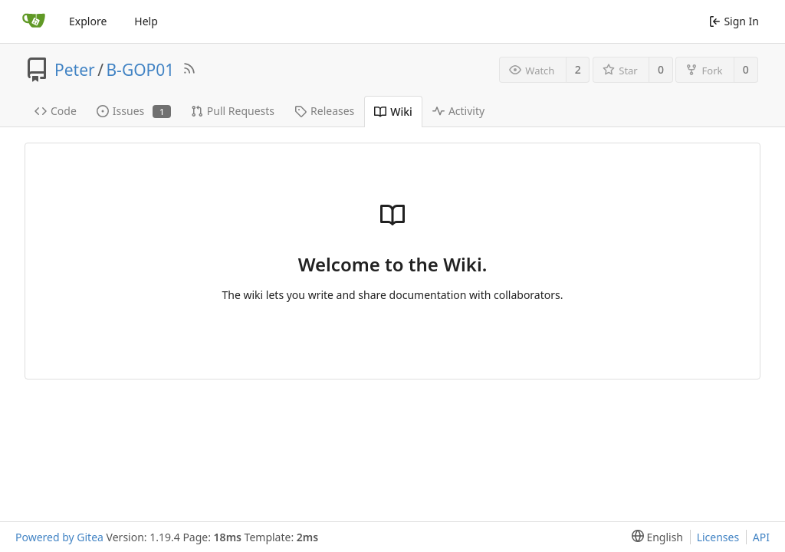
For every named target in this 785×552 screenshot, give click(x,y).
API (761, 537)
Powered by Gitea (59, 537)
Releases (324, 111)
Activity (458, 111)
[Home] (33, 21)
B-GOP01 (140, 69)
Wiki (393, 111)
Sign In (734, 21)
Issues (134, 111)
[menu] (654, 537)
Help (146, 21)
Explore (88, 21)
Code (55, 111)
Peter (74, 69)
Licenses (718, 537)
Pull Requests (232, 111)
